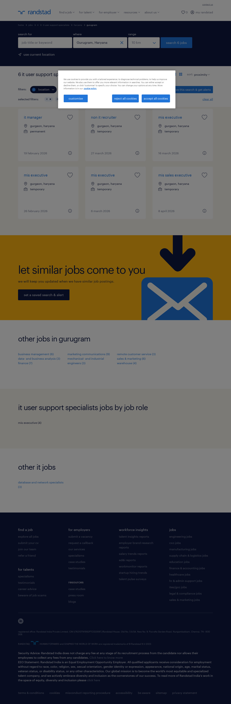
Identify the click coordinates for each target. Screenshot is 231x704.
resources (132, 12)
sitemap (161, 692)
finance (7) (25, 363)
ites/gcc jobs (178, 587)
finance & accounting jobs (187, 568)
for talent (87, 12)
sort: (190, 74)
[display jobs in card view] (180, 74)
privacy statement (184, 692)
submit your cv (28, 542)
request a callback (80, 542)
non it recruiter (104, 117)
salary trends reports (133, 553)
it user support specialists (56, 25)
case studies (76, 561)
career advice (27, 589)
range (132, 34)
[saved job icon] (70, 117)
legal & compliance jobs (185, 593)
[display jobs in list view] (174, 74)
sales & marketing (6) (131, 358)
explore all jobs (28, 536)
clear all (207, 99)
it (37, 25)
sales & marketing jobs (184, 599)
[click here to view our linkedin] (20, 622)
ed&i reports (127, 560)
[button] (50, 99)
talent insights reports (134, 536)
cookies (54, 692)
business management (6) (36, 354)
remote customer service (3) (136, 354)
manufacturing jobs (182, 549)
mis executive (170, 117)
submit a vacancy (80, 536)
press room (76, 595)
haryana (78, 25)
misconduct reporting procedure (87, 692)
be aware (144, 692)
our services (76, 549)
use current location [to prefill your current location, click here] (39, 54)
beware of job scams (32, 595)
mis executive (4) (29, 422)
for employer (109, 12)
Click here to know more (106, 657)
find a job (67, 12)
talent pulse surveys (132, 579)
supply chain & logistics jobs (188, 555)
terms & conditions (31, 692)
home (21, 25)
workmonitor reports (133, 566)
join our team (27, 549)
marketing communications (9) (88, 354)
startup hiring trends (133, 572)
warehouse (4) (126, 363)
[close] (122, 42)
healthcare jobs (179, 574)
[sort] (201, 71)
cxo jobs (175, 542)
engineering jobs (180, 536)
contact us (207, 4)
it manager (33, 117)
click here (93, 680)
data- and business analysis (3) (39, 358)
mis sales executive (175, 175)
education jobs (179, 561)
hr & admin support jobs (185, 580)
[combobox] (45, 42)
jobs (30, 25)
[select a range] (144, 42)
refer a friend (27, 555)
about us (152, 12)
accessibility (124, 692)
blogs (72, 601)
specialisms (26, 576)
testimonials (26, 582)
